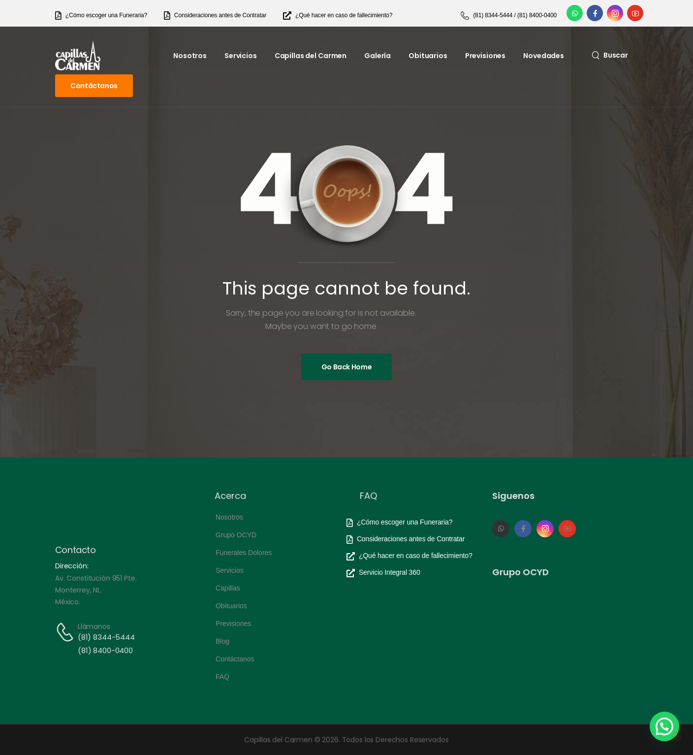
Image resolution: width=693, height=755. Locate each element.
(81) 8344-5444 (106, 637)
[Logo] (77, 55)
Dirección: (72, 566)
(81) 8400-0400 (105, 650)
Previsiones (485, 56)
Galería (377, 56)
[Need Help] (101, 15)
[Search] (610, 54)
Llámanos (94, 626)
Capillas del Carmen (310, 56)
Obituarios (428, 56)
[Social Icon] (575, 13)
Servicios (240, 56)
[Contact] (66, 632)
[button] (664, 726)
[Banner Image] (346, 367)
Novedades (543, 56)
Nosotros (190, 56)
